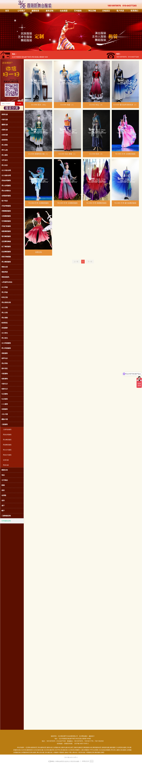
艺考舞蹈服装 (6, 221)
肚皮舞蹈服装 (6, 252)
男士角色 (5, 338)
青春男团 (5, 272)
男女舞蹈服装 (7, 439)
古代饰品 (5, 480)
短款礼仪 (5, 389)
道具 (3, 500)
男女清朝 (5, 318)
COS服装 (5, 404)
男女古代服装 (7, 450)
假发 (3, 490)
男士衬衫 (5, 165)
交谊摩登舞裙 (6, 241)
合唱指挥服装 (6, 196)
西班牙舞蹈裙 (6, 257)
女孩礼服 (6, 460)
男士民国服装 (6, 348)
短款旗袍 (5, 379)
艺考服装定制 (6, 521)
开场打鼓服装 (6, 226)
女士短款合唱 (6, 175)
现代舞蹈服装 (6, 236)
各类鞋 (4, 495)
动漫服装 (5, 409)
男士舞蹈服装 (6, 262)
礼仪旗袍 (5, 394)
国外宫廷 (5, 368)
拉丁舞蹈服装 (6, 246)
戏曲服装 (5, 353)
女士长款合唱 (6, 170)
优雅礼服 (5, 130)
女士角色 (5, 333)
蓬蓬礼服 (5, 124)
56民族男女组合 (7, 282)
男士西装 (5, 145)
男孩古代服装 (7, 455)
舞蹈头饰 (5, 470)
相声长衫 (5, 358)
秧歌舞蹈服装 (6, 231)
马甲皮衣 (5, 160)
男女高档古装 (6, 302)
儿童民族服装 (7, 429)
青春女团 (5, 267)
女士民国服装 (6, 343)
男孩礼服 (6, 465)
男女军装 (5, 363)
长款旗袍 (5, 373)
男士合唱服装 (6, 185)
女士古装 (5, 307)
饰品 (3, 475)
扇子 (3, 505)
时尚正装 (5, 297)
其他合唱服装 (6, 180)
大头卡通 (5, 414)
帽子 (3, 510)
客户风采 (5, 201)
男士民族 (5, 292)
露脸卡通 (5, 419)
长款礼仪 (5, 384)
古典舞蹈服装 (6, 216)
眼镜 (3, 485)
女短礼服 (5, 135)
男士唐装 (5, 155)
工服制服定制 (6, 516)
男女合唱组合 (6, 191)
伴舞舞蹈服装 (6, 211)
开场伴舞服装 (6, 206)
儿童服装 (5, 424)
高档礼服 (5, 114)
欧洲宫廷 (5, 323)
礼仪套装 (5, 399)
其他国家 (5, 328)
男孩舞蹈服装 (7, 445)
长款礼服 (5, 119)
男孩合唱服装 (7, 434)
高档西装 (5, 140)
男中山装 (5, 150)
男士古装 (5, 312)
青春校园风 (5, 277)
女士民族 (5, 287)
